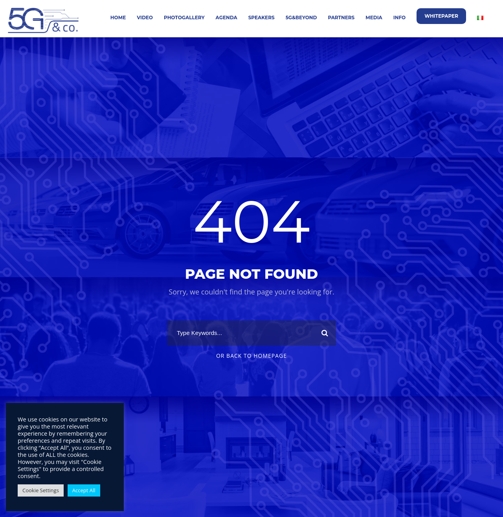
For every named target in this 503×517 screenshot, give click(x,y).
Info (399, 17)
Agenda (226, 17)
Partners (341, 17)
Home (118, 17)
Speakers (261, 17)
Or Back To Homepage (251, 355)
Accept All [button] (83, 490)
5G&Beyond (301, 17)
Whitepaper (441, 16)
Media (373, 17)
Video (145, 17)
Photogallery (184, 17)
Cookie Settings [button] (40, 490)
